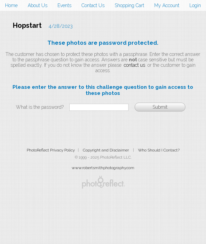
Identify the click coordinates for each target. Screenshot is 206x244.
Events (64, 5)
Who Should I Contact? (159, 150)
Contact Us (93, 5)
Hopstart (27, 25)
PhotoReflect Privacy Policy (51, 150)
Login (195, 5)
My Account (166, 5)
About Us (37, 5)
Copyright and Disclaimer (106, 150)
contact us (134, 65)
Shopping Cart (129, 5)
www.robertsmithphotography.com (103, 167)
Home (11, 5)
